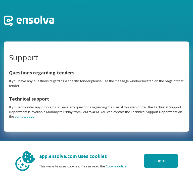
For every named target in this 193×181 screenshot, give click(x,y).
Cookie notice (116, 166)
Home (29, 20)
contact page (24, 116)
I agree (161, 160)
